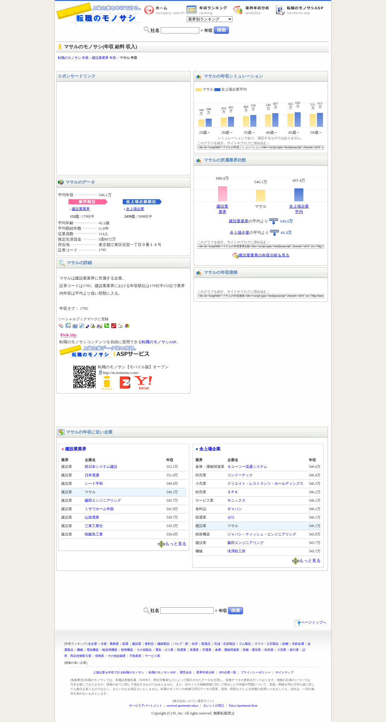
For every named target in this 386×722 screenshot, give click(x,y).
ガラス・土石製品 (267, 643)
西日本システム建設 (101, 467)
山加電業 (92, 517)
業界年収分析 (254, 10)
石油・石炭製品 (224, 643)
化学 (195, 643)
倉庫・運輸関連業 (227, 649)
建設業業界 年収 (104, 57)
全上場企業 (135, 209)
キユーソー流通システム (247, 467)
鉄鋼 (285, 643)
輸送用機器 (109, 649)
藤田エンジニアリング (103, 500)
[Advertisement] (193, 65)
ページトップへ (310, 622)
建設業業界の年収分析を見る (264, 255)
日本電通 (92, 475)
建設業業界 (81, 209)
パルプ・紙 (180, 643)
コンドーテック (240, 475)
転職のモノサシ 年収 (73, 57)
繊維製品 (163, 643)
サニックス (236, 500)
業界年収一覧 (208, 10)
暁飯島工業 (94, 534)
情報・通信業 (252, 649)
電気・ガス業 (164, 649)
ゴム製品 (245, 643)
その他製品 (144, 649)
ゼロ (231, 517)
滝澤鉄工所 (236, 551)
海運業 (194, 649)
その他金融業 (117, 655)
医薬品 (205, 643)
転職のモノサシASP (301, 10)
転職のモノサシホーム (165, 10)
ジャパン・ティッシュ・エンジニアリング (261, 534)
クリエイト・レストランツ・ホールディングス (265, 483)
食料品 (149, 643)
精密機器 (127, 649)
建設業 (136, 643)
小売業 (281, 649)
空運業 (206, 649)
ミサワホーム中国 (99, 509)
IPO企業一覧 (227, 672)
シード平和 (94, 483)
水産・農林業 (110, 643)
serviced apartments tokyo (182, 705)
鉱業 (125, 643)
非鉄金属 (298, 643)
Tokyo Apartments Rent (243, 705)
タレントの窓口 (213, 705)
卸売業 (269, 649)
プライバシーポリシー (256, 672)
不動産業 (135, 655)
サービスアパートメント (145, 705)
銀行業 (294, 649)
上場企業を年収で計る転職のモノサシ (118, 672)
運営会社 (186, 672)
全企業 (92, 643)
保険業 (99, 655)
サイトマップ (284, 672)
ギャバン (234, 509)
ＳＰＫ (232, 492)
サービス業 (152, 655)
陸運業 (181, 649)
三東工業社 (94, 526)
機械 (80, 649)
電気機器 (93, 649)
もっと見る (175, 543)
